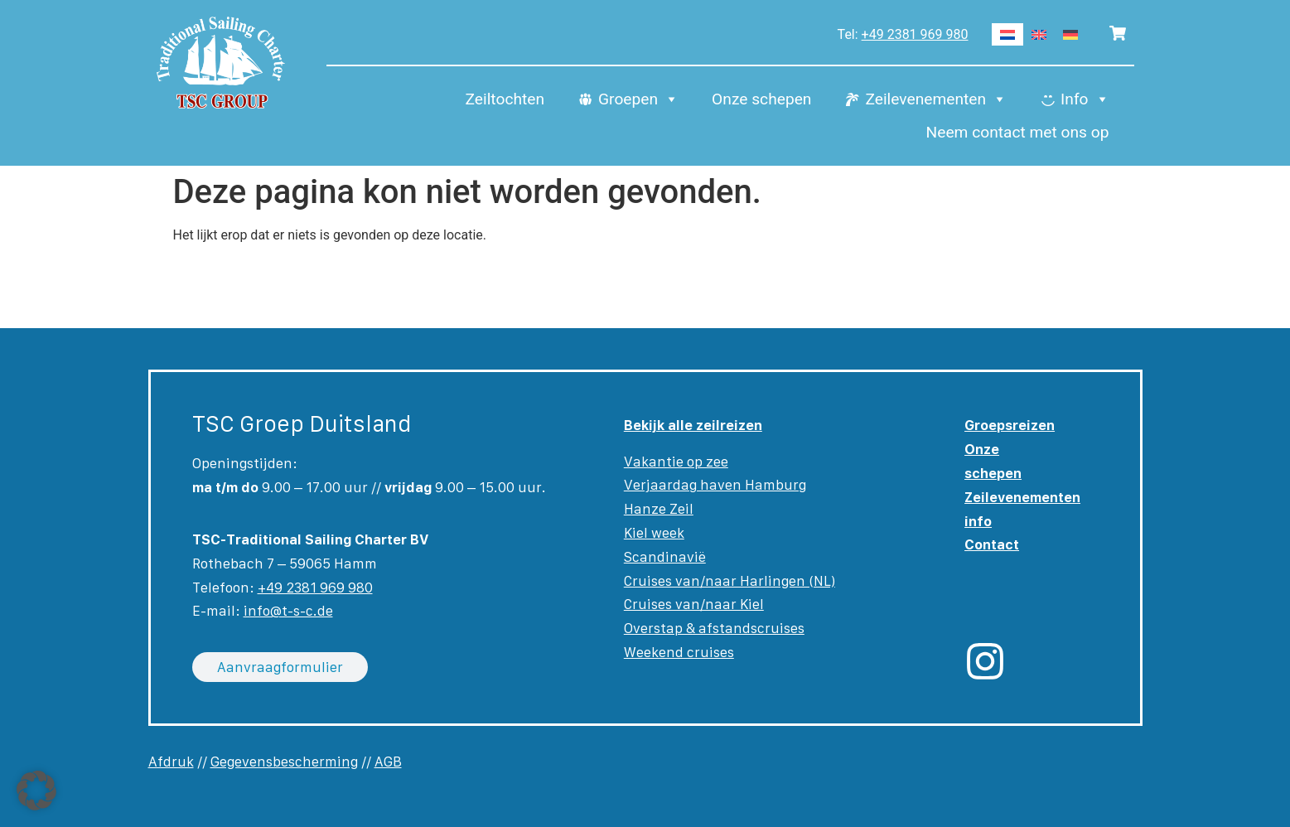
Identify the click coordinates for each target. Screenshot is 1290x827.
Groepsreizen (1009, 425)
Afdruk (171, 761)
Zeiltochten (505, 99)
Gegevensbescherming (284, 761)
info (978, 521)
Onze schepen (761, 99)
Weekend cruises (679, 652)
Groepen (638, 99)
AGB (388, 761)
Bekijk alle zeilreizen (693, 425)
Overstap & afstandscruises (714, 628)
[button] (36, 790)
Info (1085, 99)
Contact (991, 544)
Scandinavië (665, 556)
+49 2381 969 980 (915, 34)
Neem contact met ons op (1017, 132)
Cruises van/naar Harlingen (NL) (729, 580)
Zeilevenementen (936, 99)
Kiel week (654, 532)
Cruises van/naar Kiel (694, 604)
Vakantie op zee (676, 461)
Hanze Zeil (658, 508)
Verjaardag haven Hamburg (715, 484)
